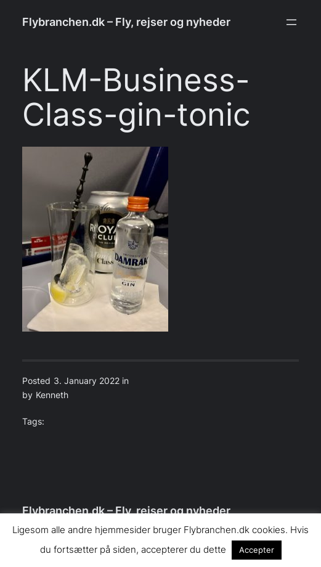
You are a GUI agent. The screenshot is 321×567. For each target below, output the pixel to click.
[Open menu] (291, 22)
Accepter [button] (256, 550)
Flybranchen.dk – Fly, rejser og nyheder (126, 21)
